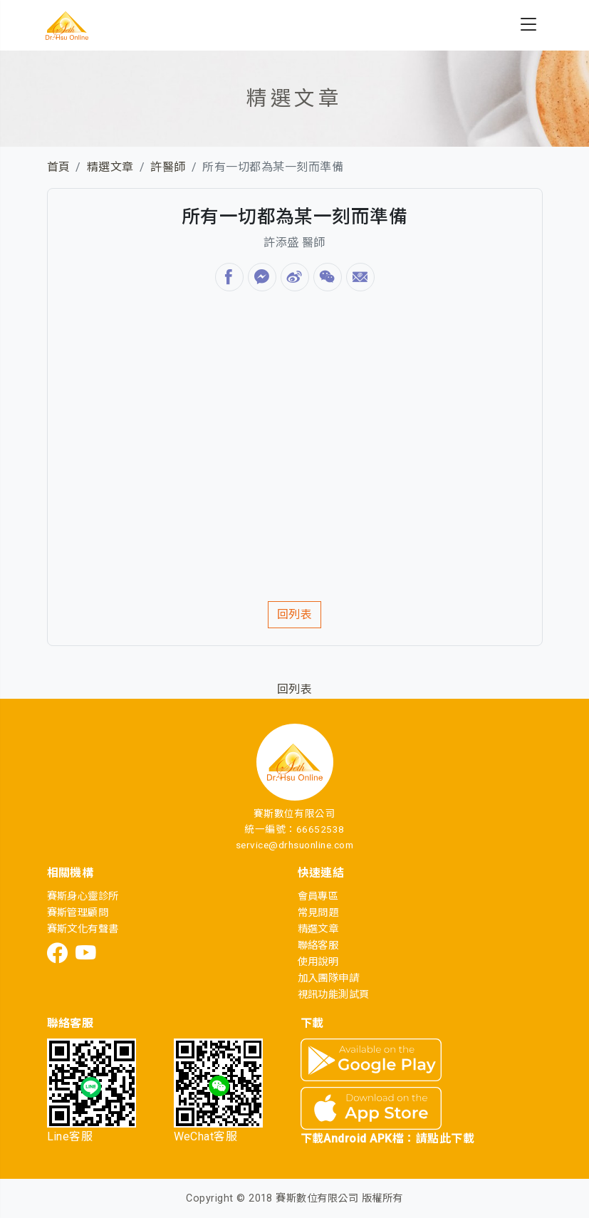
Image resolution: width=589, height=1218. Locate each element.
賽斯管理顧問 (78, 913)
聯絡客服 (318, 945)
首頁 (59, 167)
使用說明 (318, 962)
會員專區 (318, 896)
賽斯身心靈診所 (83, 896)
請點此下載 (445, 1138)
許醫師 (167, 167)
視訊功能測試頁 (334, 995)
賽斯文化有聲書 (83, 929)
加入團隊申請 (329, 978)
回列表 (294, 614)
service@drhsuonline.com (294, 844)
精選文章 (110, 167)
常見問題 (318, 913)
